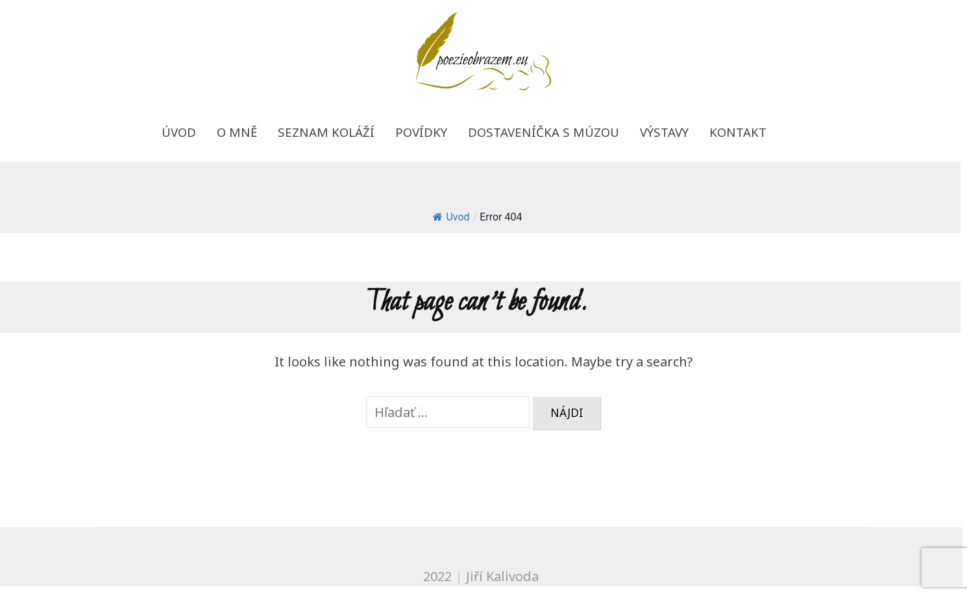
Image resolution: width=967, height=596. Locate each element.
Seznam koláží (326, 132)
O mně (237, 132)
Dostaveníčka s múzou (543, 132)
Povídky (421, 132)
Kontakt (737, 132)
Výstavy (664, 132)
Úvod (179, 132)
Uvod (451, 217)
